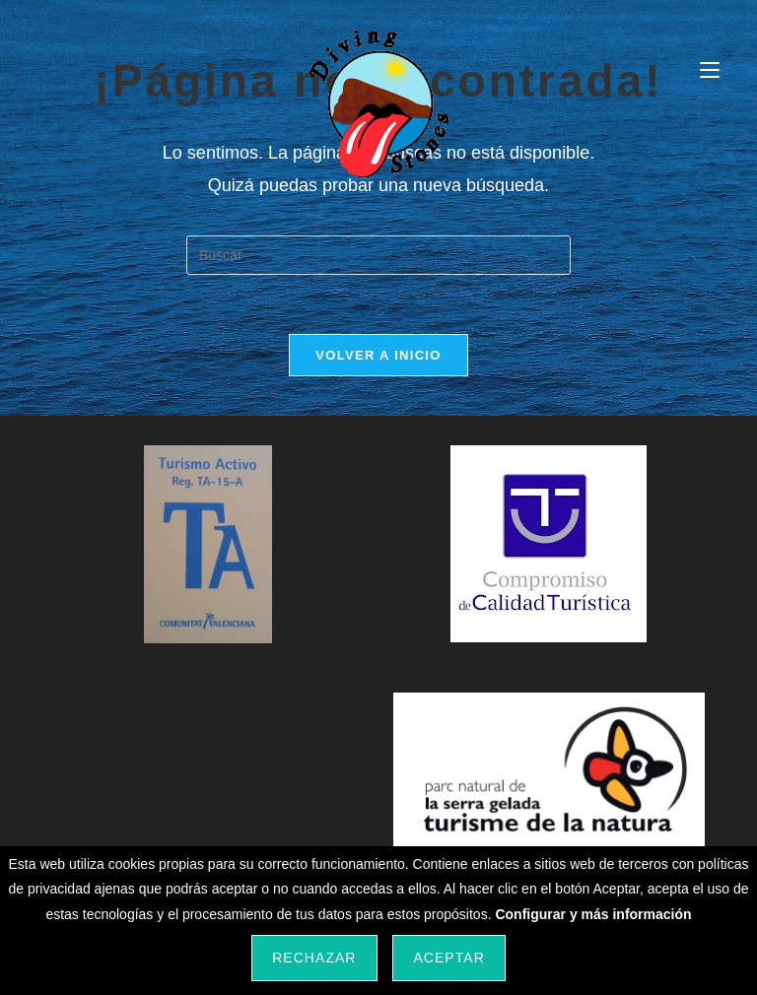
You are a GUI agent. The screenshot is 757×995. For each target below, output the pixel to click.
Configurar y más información (593, 914)
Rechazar (314, 957)
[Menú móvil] (710, 70)
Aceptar (448, 957)
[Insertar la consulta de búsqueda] (378, 255)
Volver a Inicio (378, 355)
